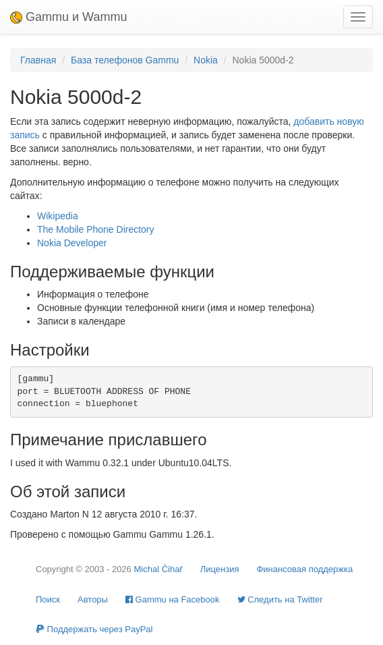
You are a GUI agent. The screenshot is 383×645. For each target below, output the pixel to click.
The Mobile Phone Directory (95, 229)
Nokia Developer (72, 242)
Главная (38, 60)
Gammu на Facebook (172, 599)
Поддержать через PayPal (94, 629)
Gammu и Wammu (68, 17)
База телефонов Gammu (125, 60)
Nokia (206, 60)
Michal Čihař (158, 569)
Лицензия (219, 569)
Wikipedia (57, 216)
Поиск (48, 599)
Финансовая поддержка (304, 569)
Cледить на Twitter (280, 599)
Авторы (93, 599)
